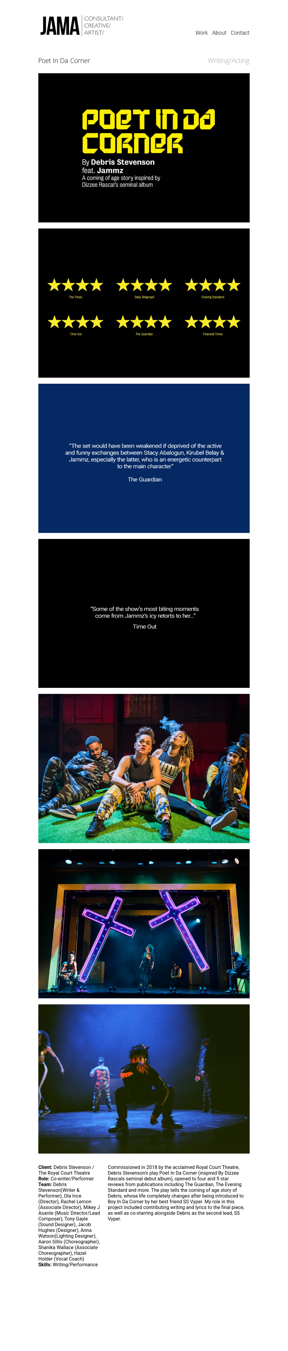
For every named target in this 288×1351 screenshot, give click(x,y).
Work (202, 33)
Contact (240, 33)
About (219, 33)
